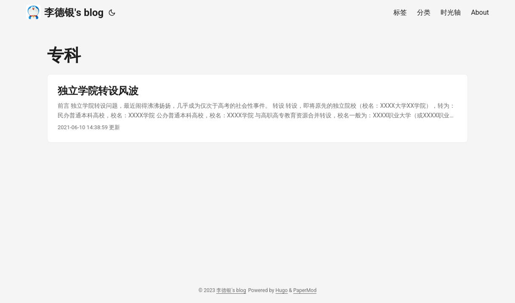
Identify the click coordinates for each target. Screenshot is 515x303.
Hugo (282, 290)
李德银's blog (65, 12)
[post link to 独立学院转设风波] (257, 108)
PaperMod (304, 290)
